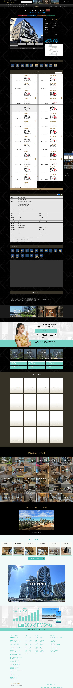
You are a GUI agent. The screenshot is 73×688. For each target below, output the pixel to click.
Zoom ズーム (12, 674)
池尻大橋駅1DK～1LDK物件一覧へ (33, 367)
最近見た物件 (66, 157)
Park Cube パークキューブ (14, 644)
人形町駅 (36, 647)
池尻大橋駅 (26, 201)
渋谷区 (26, 638)
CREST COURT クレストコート (15, 664)
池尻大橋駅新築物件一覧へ (14, 363)
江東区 (30, 638)
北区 (25, 647)
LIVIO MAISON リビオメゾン (14, 675)
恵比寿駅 (41, 638)
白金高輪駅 (36, 643)
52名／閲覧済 (37, 6)
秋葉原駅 (41, 653)
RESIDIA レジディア (13, 638)
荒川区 (30, 647)
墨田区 (26, 644)
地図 (60, 6)
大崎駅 (41, 648)
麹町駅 (41, 647)
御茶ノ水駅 (42, 651)
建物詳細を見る (14, 194)
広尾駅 (36, 641)
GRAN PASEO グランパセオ (14, 658)
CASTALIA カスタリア (13, 648)
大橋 (23, 199)
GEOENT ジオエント (13, 678)
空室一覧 (64, 6)
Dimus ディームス (13, 651)
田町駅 (36, 644)
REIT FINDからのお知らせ (54, 650)
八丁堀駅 (36, 651)
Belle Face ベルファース (14, 677)
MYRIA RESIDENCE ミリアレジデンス (16, 657)
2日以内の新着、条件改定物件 (55, 644)
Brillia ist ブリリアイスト (14, 653)
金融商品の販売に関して (54, 648)
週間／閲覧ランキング (54, 638)
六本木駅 (36, 638)
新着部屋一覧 (52, 641)
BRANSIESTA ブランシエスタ (15, 667)
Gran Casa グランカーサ (14, 665)
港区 (25, 637)
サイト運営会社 (52, 653)
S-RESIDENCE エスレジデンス (15, 660)
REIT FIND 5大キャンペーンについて (56, 637)
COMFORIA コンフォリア (14, 640)
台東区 (30, 643)
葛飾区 (30, 651)
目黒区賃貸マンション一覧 (13, 4)
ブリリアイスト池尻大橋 (21, 4)
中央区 (30, 637)
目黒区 (21, 199)
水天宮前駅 (36, 648)
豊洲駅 (41, 641)
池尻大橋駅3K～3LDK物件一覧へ (51, 367)
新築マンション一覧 (53, 643)
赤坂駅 (36, 640)
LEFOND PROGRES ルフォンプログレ (16, 647)
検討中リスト (70, 157)
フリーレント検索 (53, 640)
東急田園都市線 (20, 201)
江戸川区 (26, 653)
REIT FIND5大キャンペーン (36, 558)
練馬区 (30, 650)
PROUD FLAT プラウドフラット (15, 643)
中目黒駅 (41, 650)
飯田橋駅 (41, 644)
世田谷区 (30, 644)
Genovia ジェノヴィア (13, 661)
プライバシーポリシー (54, 647)
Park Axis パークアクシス (14, 637)
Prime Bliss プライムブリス (14, 680)
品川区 (26, 641)
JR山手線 (19, 205)
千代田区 (30, 640)
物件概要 (56, 6)
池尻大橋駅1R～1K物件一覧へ (32, 363)
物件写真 (51, 6)
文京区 (26, 643)
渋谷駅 (23, 205)
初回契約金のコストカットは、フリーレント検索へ (36, 629)
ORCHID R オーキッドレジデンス (15, 650)
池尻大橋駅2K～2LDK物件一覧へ (51, 363)
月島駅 (36, 653)
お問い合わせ (45, 331)
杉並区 (30, 648)
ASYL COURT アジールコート (15, 668)
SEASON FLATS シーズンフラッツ (15, 654)
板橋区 (26, 650)
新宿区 (26, 640)
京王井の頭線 (20, 204)
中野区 (26, 648)
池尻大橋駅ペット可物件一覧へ (14, 367)
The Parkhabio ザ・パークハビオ (15, 641)
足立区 (26, 651)
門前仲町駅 (42, 640)
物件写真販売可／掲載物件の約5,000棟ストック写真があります (27, 48)
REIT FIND (7, 4)
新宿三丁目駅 (42, 643)
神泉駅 (24, 204)
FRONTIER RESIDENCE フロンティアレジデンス (16, 671)
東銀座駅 (36, 650)
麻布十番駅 (36, 637)
